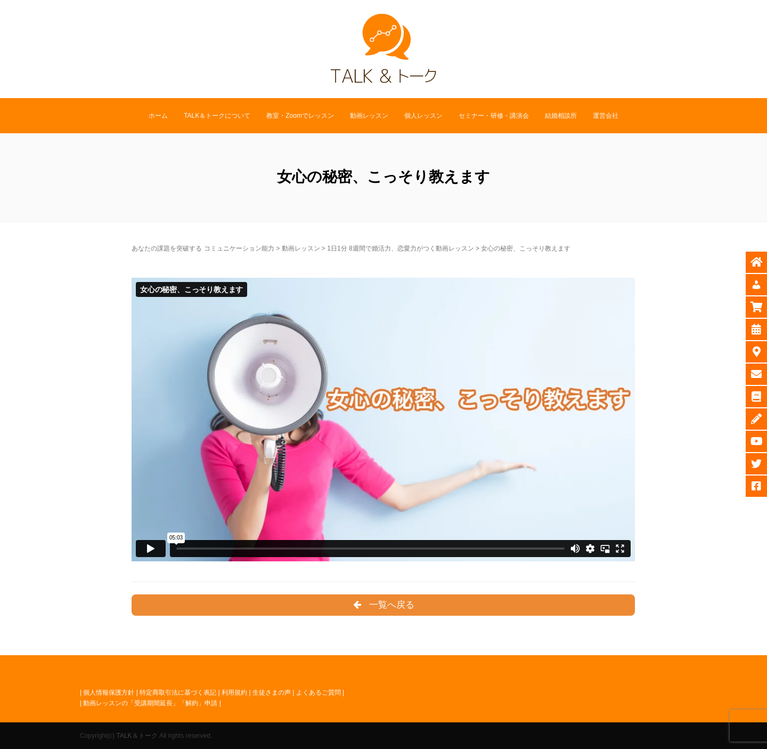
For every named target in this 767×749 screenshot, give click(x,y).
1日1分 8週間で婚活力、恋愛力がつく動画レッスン (400, 248)
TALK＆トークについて (217, 115)
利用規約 (234, 692)
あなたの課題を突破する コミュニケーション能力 (203, 248)
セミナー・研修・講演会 (494, 115)
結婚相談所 (561, 115)
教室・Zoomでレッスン (300, 115)
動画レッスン (369, 115)
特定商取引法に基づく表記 (178, 692)
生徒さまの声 (271, 692)
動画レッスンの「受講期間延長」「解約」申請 (150, 703)
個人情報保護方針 (108, 692)
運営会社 (605, 115)
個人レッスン (423, 115)
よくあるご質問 (318, 692)
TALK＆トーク (136, 735)
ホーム (158, 115)
